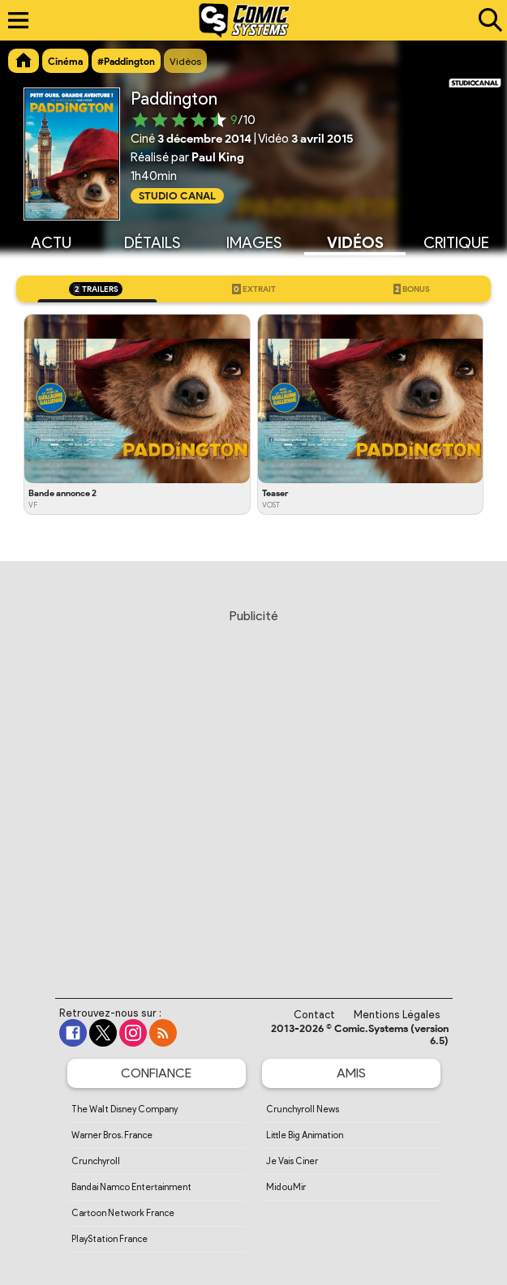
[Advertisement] (253, 788)
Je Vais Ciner (292, 1161)
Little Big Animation (304, 1135)
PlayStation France (109, 1238)
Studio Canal (177, 196)
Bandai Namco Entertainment (131, 1187)
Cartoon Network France (122, 1213)
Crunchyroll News (302, 1109)
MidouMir (286, 1187)
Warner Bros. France (112, 1135)
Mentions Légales (397, 1015)
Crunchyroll (95, 1161)
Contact (314, 1015)
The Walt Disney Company (124, 1109)
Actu (51, 242)
